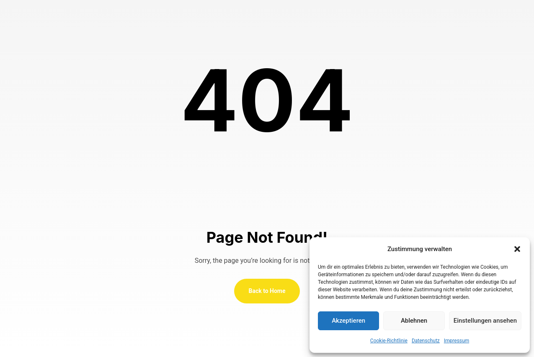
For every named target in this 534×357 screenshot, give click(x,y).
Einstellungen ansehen (485, 320)
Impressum (456, 341)
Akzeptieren (348, 320)
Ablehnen (414, 320)
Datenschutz (426, 341)
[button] (517, 249)
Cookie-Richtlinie (389, 341)
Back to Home (266, 291)
